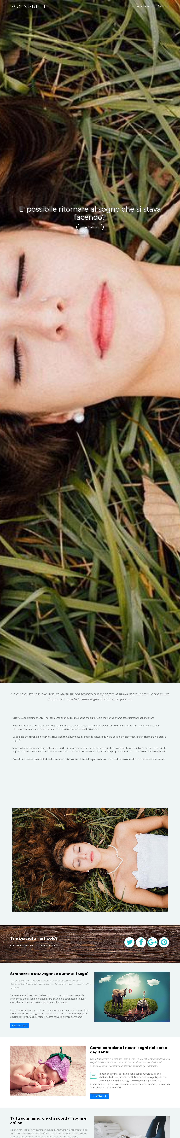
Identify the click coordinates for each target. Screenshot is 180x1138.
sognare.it (28, 6)
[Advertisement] (90, 785)
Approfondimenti (145, 6)
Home (130, 6)
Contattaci (163, 6)
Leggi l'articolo (90, 227)
